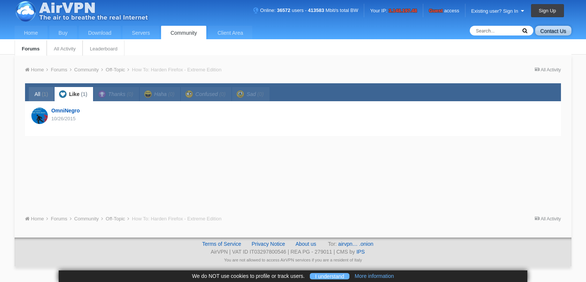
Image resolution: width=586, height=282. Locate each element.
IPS (361, 252)
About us (306, 244)
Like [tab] (73, 94)
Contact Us (553, 31)
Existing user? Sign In (497, 11)
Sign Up (547, 10)
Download (99, 33)
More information (374, 276)
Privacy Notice (268, 244)
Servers (141, 33)
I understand (329, 276)
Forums (31, 49)
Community (183, 33)
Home (31, 33)
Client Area (230, 33)
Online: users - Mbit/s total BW (305, 10)
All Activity (65, 49)
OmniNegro (65, 111)
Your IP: (393, 11)
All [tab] (41, 94)
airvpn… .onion (355, 244)
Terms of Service (221, 244)
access (444, 11)
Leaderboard (103, 49)
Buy (63, 33)
